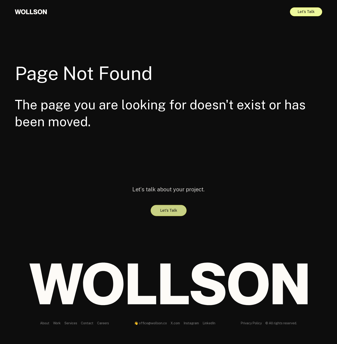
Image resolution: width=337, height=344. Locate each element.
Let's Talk (306, 11)
